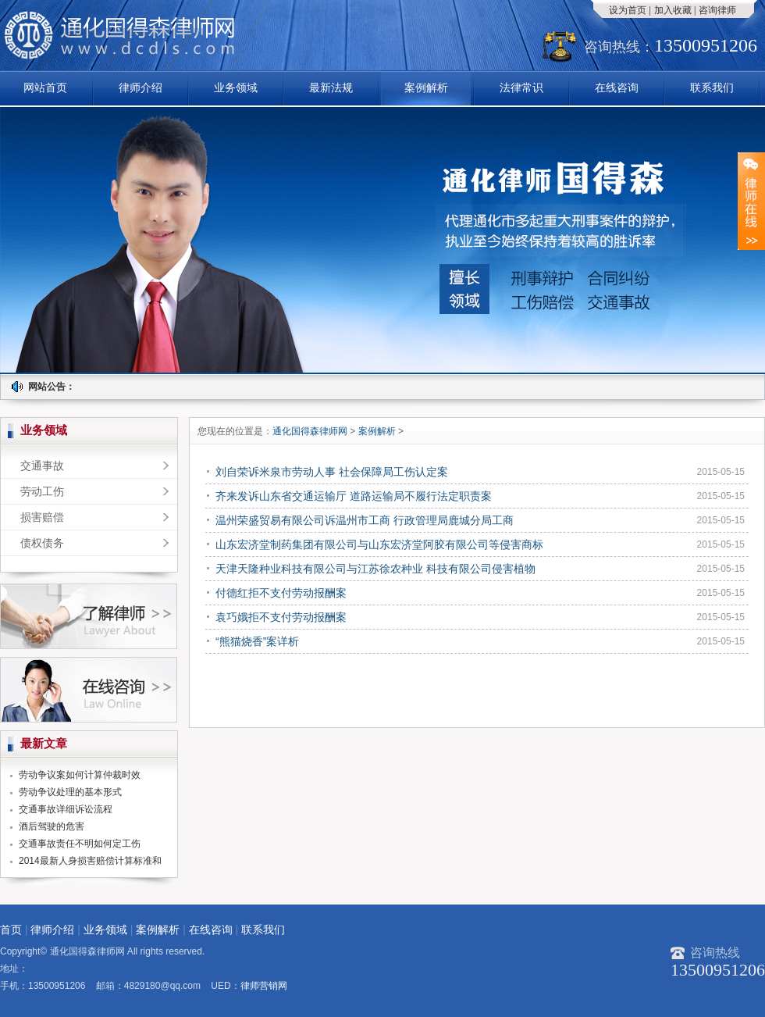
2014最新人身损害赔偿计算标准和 (90, 860)
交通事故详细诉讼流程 (65, 809)
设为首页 (627, 10)
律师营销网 (263, 985)
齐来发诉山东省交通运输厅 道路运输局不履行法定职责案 (353, 496)
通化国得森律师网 (311, 431)
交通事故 (42, 465)
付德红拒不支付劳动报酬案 (281, 593)
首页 (11, 929)
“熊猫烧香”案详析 (257, 641)
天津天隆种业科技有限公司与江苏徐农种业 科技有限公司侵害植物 (375, 568)
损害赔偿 (42, 517)
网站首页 (45, 87)
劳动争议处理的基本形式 (70, 792)
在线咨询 (617, 87)
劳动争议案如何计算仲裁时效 (80, 774)
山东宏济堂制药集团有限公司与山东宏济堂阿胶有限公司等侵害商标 (379, 544)
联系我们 (712, 87)
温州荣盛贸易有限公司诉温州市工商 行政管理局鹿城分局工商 (364, 520)
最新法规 (331, 87)
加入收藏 (673, 10)
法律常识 (521, 87)
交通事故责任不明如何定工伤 (80, 843)
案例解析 (426, 87)
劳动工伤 (42, 491)
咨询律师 (717, 10)
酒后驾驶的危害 (51, 826)
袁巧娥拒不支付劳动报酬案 (281, 617)
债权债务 (42, 543)
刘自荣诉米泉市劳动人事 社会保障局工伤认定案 (331, 472)
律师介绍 (140, 87)
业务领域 (236, 87)
